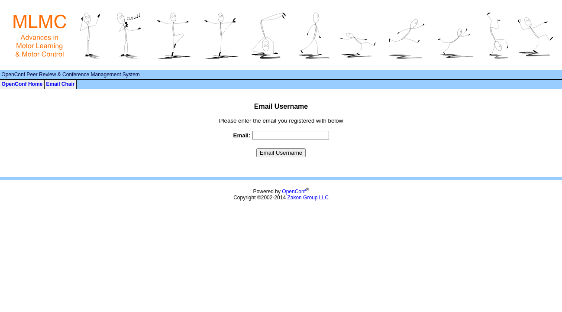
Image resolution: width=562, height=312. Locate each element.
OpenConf (294, 191)
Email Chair (60, 84)
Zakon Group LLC (307, 198)
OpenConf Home (22, 84)
